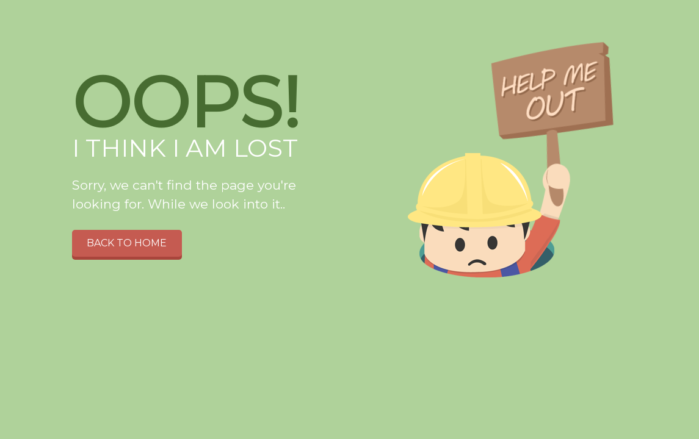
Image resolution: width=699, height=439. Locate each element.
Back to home (127, 243)
